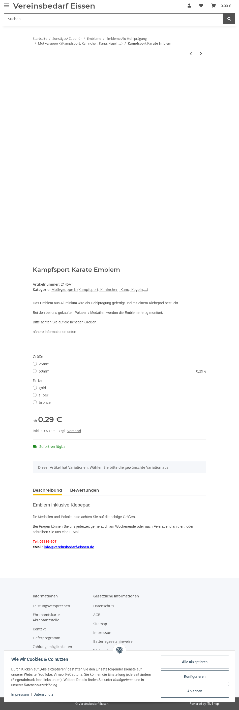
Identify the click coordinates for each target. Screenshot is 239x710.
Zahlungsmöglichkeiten (52, 646)
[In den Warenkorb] (37, 70)
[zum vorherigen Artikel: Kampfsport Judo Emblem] (191, 53)
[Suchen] (114, 18)
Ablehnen (193, 691)
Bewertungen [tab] (84, 490)
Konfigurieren (193, 676)
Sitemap (100, 623)
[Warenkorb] (221, 6)
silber (43, 395)
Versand (74, 430)
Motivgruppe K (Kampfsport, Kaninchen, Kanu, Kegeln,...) (99, 289)
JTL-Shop (213, 703)
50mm (122, 371)
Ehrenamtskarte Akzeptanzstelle (46, 617)
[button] (189, 6)
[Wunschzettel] (201, 6)
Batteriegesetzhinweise (113, 641)
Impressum (102, 632)
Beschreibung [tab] (47, 490)
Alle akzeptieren (193, 662)
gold (42, 387)
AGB (96, 614)
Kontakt (39, 629)
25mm (44, 363)
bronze (45, 402)
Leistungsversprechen (51, 605)
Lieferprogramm (46, 637)
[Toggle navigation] (6, 3)
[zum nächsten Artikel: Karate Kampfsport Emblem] (201, 53)
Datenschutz (103, 605)
